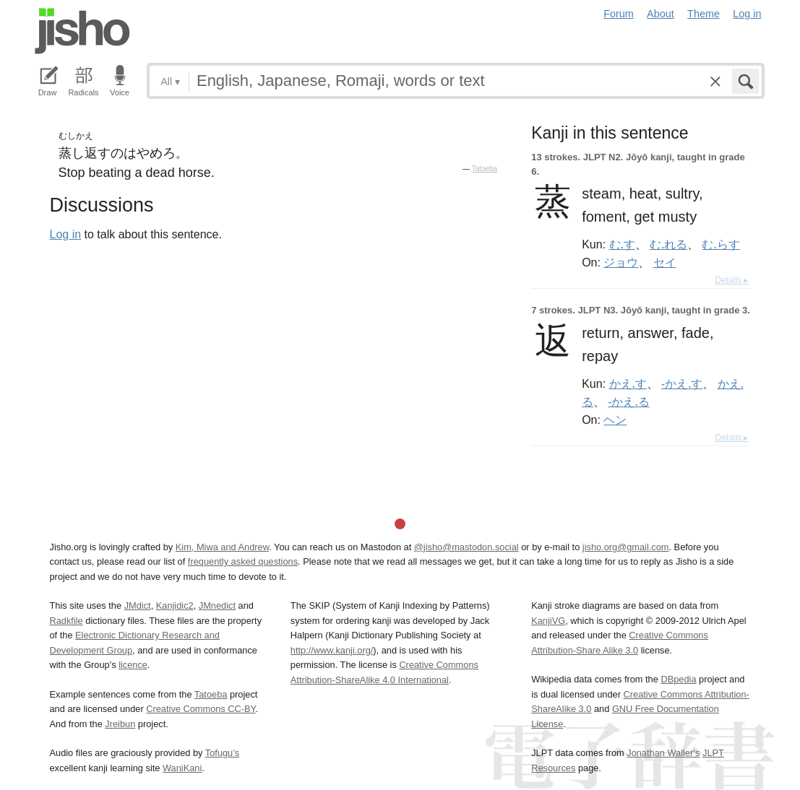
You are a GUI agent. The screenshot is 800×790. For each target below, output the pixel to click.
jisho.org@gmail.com (625, 547)
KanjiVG (548, 620)
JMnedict (217, 605)
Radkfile (66, 620)
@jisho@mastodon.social (466, 547)
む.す (622, 244)
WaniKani (182, 768)
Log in (747, 13)
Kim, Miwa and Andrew (222, 547)
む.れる (668, 244)
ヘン (615, 419)
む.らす (720, 244)
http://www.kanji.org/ (332, 650)
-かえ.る (628, 401)
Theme (703, 13)
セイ (664, 262)
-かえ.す (681, 383)
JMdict (137, 605)
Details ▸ (731, 280)
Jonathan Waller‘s (663, 752)
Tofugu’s (222, 752)
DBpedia (678, 679)
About (660, 13)
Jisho (82, 31)
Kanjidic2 (175, 605)
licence (133, 664)
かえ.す (628, 383)
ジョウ (620, 262)
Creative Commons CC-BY (200, 708)
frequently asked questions (243, 561)
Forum (618, 13)
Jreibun (120, 724)
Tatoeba (485, 169)
